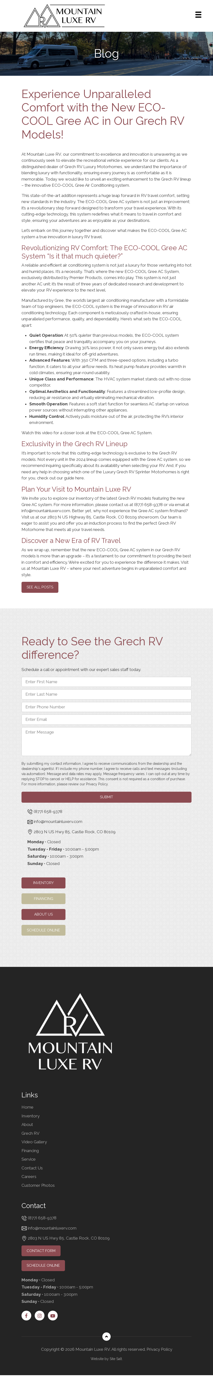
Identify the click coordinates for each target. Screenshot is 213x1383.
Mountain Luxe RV (48, 568)
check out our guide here (60, 477)
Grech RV (168, 453)
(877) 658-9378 (148, 504)
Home (27, 1107)
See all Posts (40, 587)
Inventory (43, 883)
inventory (85, 498)
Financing (43, 899)
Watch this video (37, 432)
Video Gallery (34, 1141)
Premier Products (85, 277)
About (27, 1124)
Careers (28, 1176)
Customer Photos (38, 1185)
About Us (43, 914)
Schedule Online (43, 930)
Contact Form (41, 1251)
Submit (106, 797)
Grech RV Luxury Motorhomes (93, 166)
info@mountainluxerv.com (45, 510)
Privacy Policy (97, 784)
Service (28, 1159)
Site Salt (116, 1359)
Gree (59, 300)
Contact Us (32, 1168)
